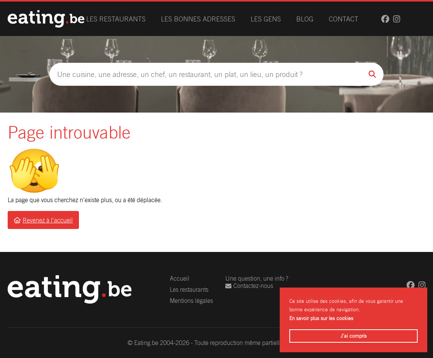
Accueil (179, 278)
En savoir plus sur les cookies (321, 318)
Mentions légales (191, 300)
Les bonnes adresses (198, 19)
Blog (304, 19)
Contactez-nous (249, 285)
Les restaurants (116, 19)
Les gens (266, 19)
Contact (343, 19)
